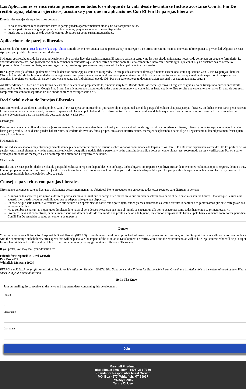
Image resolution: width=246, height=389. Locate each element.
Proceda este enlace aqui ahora (47, 48)
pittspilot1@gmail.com (111, 369)
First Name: (10, 311)
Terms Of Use (123, 383)
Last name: (10, 328)
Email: (7, 294)
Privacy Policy (123, 380)
